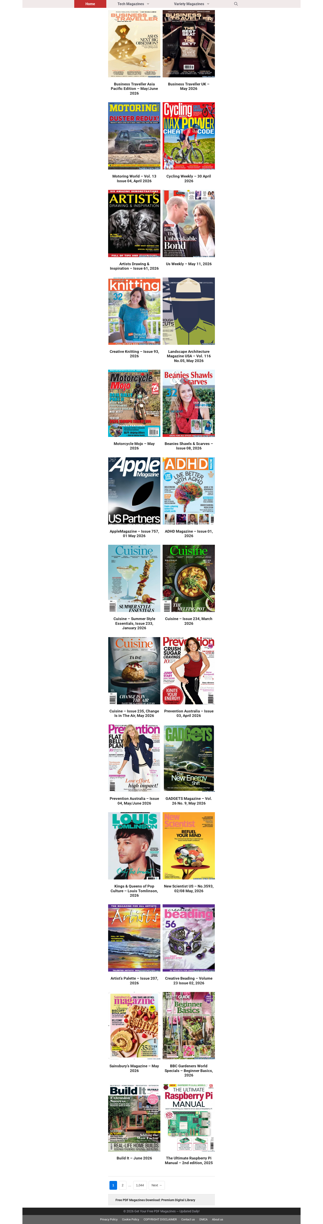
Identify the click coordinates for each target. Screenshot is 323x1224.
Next (157, 1185)
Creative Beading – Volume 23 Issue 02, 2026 (188, 980)
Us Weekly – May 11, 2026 (189, 264)
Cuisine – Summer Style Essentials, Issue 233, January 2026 (134, 623)
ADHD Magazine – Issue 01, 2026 (189, 533)
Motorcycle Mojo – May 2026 (134, 445)
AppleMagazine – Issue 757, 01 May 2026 (134, 533)
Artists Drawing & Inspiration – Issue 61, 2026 (134, 266)
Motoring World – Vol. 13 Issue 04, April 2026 (134, 178)
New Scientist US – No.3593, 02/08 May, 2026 (189, 888)
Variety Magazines (198, 4)
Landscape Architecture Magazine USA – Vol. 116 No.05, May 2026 (189, 356)
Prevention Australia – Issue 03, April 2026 (189, 713)
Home (90, 4)
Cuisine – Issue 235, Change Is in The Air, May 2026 (134, 713)
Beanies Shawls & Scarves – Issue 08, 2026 (189, 445)
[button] (236, 4)
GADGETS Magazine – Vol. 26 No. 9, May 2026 (189, 800)
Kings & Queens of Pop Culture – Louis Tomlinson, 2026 (134, 891)
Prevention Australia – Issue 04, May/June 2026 (134, 800)
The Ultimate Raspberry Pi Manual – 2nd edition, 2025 (189, 1160)
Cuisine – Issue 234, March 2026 (188, 620)
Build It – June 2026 (134, 1158)
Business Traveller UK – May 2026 (189, 86)
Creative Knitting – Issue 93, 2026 (134, 353)
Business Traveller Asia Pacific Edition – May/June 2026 (134, 88)
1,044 (140, 1185)
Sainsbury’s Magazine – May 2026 (134, 1068)
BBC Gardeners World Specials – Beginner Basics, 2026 (189, 1070)
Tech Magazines (140, 4)
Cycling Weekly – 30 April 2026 (188, 178)
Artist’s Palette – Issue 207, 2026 (134, 980)
